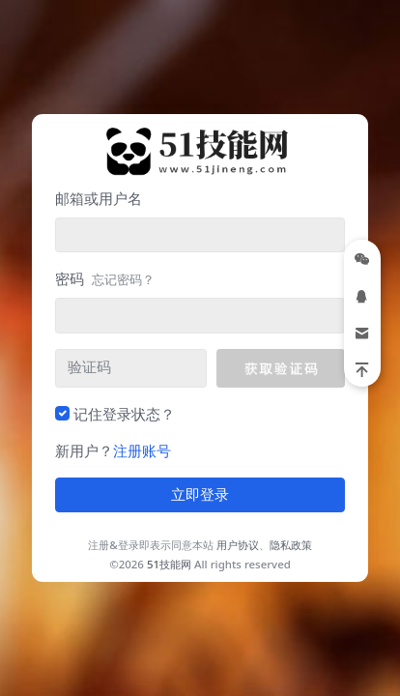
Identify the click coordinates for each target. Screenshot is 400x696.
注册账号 (142, 450)
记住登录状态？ (124, 413)
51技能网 (169, 564)
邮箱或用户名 (98, 198)
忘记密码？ (123, 279)
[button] (280, 368)
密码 (105, 278)
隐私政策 (291, 544)
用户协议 (237, 544)
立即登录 (200, 495)
